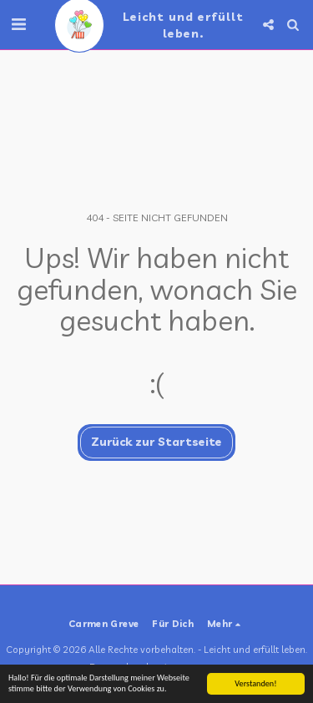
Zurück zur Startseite (156, 441)
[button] (18, 24)
